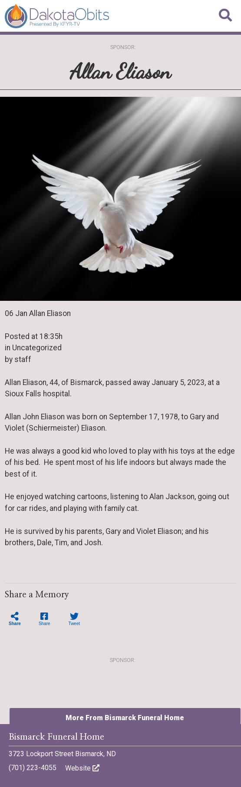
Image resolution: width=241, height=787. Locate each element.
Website (82, 768)
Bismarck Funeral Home (56, 737)
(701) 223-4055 (32, 768)
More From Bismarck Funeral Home (125, 718)
